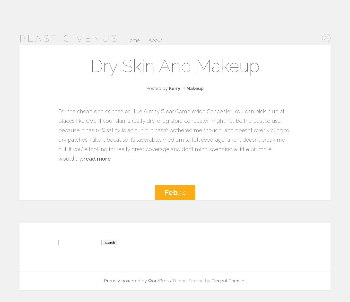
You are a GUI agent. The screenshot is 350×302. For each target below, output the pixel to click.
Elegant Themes (228, 280)
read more (97, 158)
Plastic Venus (69, 38)
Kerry (174, 88)
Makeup (195, 88)
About (155, 40)
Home (133, 40)
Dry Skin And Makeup (175, 66)
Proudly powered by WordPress (137, 280)
